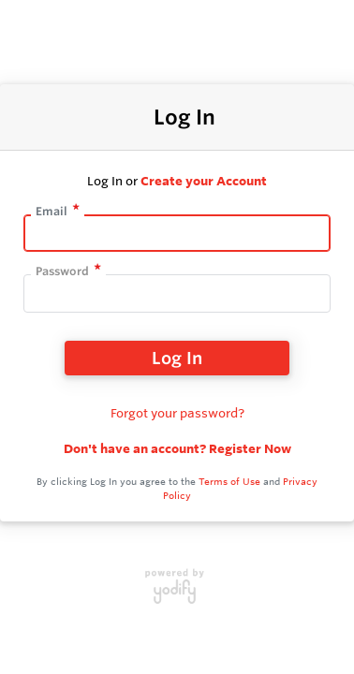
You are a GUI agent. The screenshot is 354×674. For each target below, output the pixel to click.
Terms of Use (229, 482)
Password (62, 271)
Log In (177, 357)
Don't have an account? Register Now (177, 448)
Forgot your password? (177, 412)
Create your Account (203, 180)
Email (51, 211)
